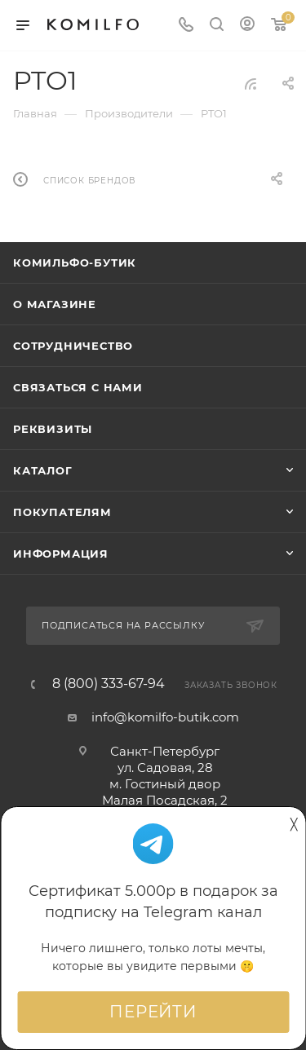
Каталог (43, 470)
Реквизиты (52, 428)
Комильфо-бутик (74, 262)
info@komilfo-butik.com (165, 717)
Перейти (153, 1011)
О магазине (54, 304)
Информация (61, 553)
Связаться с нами (78, 387)
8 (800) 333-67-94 (108, 683)
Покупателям (62, 511)
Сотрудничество (73, 345)
